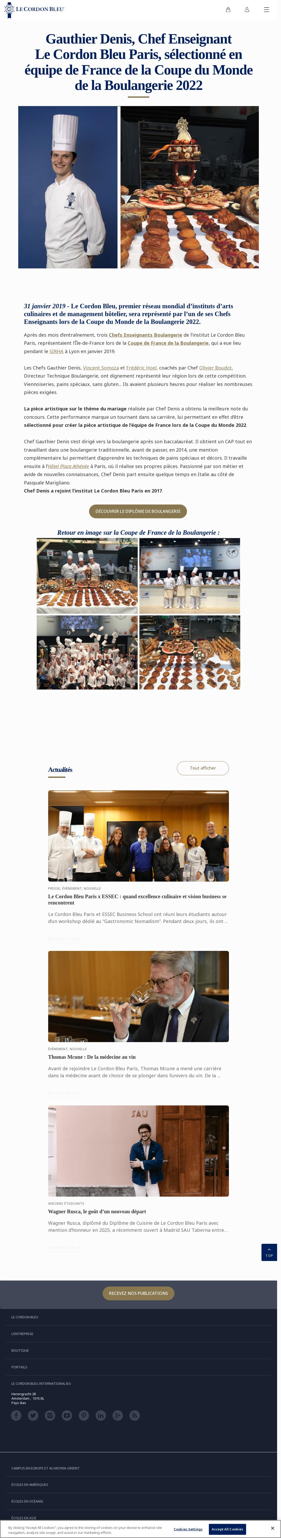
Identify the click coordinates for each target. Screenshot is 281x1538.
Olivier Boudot (215, 368)
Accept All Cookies (227, 1529)
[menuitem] (228, 10)
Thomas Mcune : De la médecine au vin (92, 1059)
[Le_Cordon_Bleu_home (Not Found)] (34, 10)
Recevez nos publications (138, 1293)
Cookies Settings (188, 1529)
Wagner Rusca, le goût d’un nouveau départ (97, 1214)
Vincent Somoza (101, 368)
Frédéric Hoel (141, 368)
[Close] (272, 1529)
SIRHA (56, 351)
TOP (269, 1252)
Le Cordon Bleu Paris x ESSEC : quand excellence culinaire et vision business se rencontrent (137, 902)
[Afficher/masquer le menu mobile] (266, 10)
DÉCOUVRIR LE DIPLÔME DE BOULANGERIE (138, 511)
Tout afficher (203, 768)
